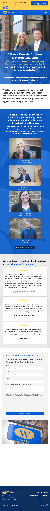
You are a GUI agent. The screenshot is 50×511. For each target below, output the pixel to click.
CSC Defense (34, 495)
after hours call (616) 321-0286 (39, 4)
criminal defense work (21, 264)
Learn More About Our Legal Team (25, 248)
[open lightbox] (25, 150)
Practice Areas (42, 493)
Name (7, 365)
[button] (46, 12)
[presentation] (12, 404)
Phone (7, 378)
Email (7, 372)
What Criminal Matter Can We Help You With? (18, 385)
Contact (45, 495)
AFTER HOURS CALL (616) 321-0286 (25, 74)
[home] (12, 12)
